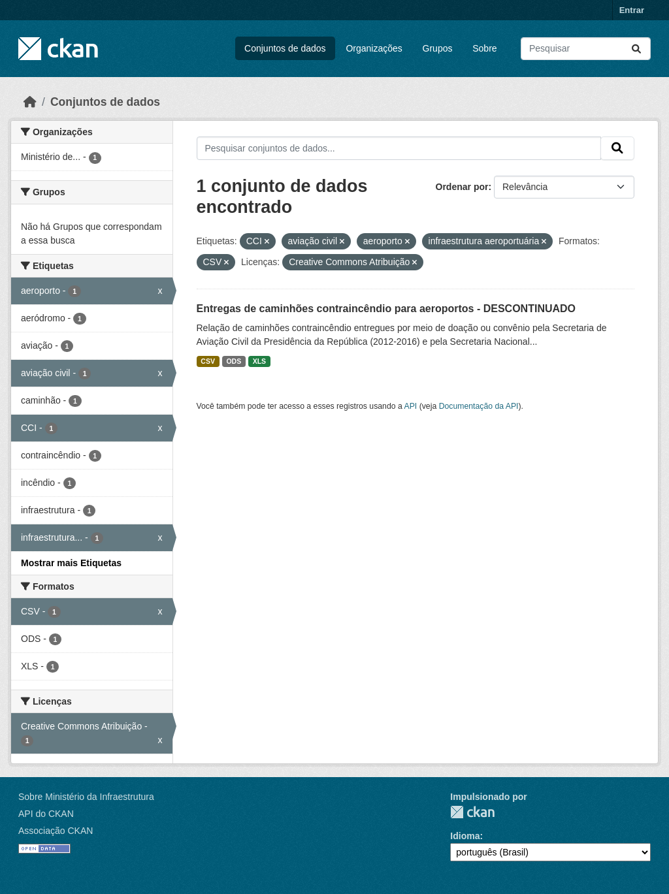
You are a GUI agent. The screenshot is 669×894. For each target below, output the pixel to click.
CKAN (472, 812)
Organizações (374, 48)
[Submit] (636, 48)
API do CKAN (46, 813)
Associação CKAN (55, 830)
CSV (208, 361)
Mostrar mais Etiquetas (71, 563)
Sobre (484, 48)
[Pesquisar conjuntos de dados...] (586, 48)
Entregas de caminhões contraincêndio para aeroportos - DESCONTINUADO (386, 308)
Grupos (438, 48)
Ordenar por (462, 187)
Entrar (631, 10)
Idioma (465, 836)
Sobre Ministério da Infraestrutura (86, 796)
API (410, 406)
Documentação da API (479, 406)
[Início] (30, 101)
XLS (259, 361)
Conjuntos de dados (285, 48)
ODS (233, 361)
